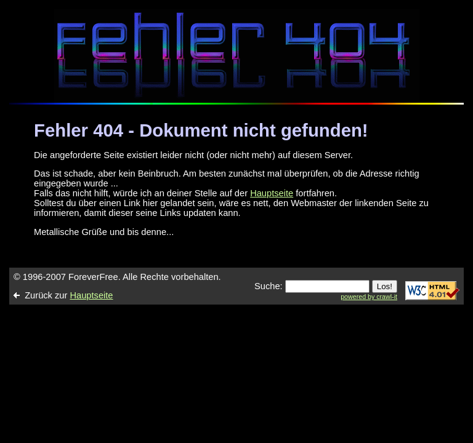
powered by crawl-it (369, 296)
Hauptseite (271, 193)
